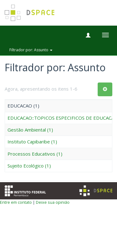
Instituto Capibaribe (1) (32, 141)
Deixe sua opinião (53, 202)
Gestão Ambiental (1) (30, 130)
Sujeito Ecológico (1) (29, 165)
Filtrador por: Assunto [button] (30, 49)
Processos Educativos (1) (34, 154)
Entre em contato (16, 202)
